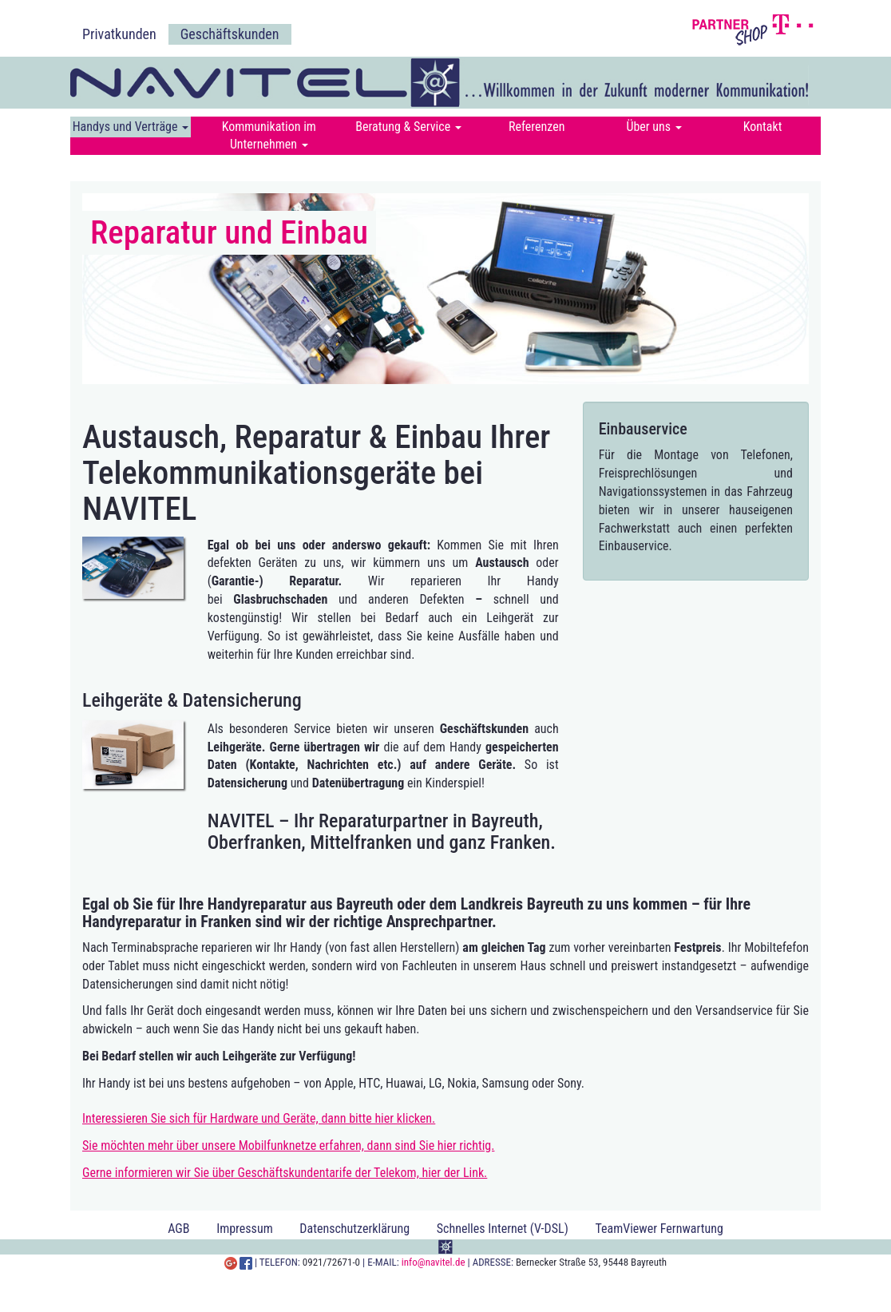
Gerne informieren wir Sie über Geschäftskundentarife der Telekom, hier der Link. (284, 1172)
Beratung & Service (408, 126)
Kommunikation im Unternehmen (269, 135)
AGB (178, 1228)
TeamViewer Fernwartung (659, 1228)
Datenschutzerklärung (354, 1228)
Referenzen (537, 126)
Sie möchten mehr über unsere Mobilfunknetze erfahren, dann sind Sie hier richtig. (288, 1145)
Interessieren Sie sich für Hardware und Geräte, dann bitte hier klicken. (258, 1118)
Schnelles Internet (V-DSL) (502, 1228)
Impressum (244, 1228)
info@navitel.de (433, 1262)
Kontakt (762, 126)
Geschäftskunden (229, 34)
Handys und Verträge (130, 126)
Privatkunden (119, 34)
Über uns (653, 126)
